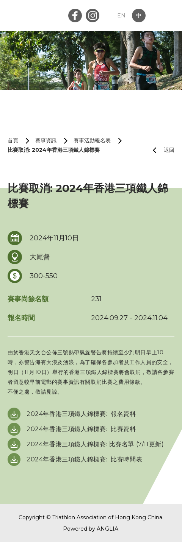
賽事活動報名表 (92, 140)
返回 (160, 150)
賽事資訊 (45, 140)
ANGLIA (107, 528)
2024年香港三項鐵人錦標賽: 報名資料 (81, 413)
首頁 (13, 140)
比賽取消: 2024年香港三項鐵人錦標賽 (54, 149)
